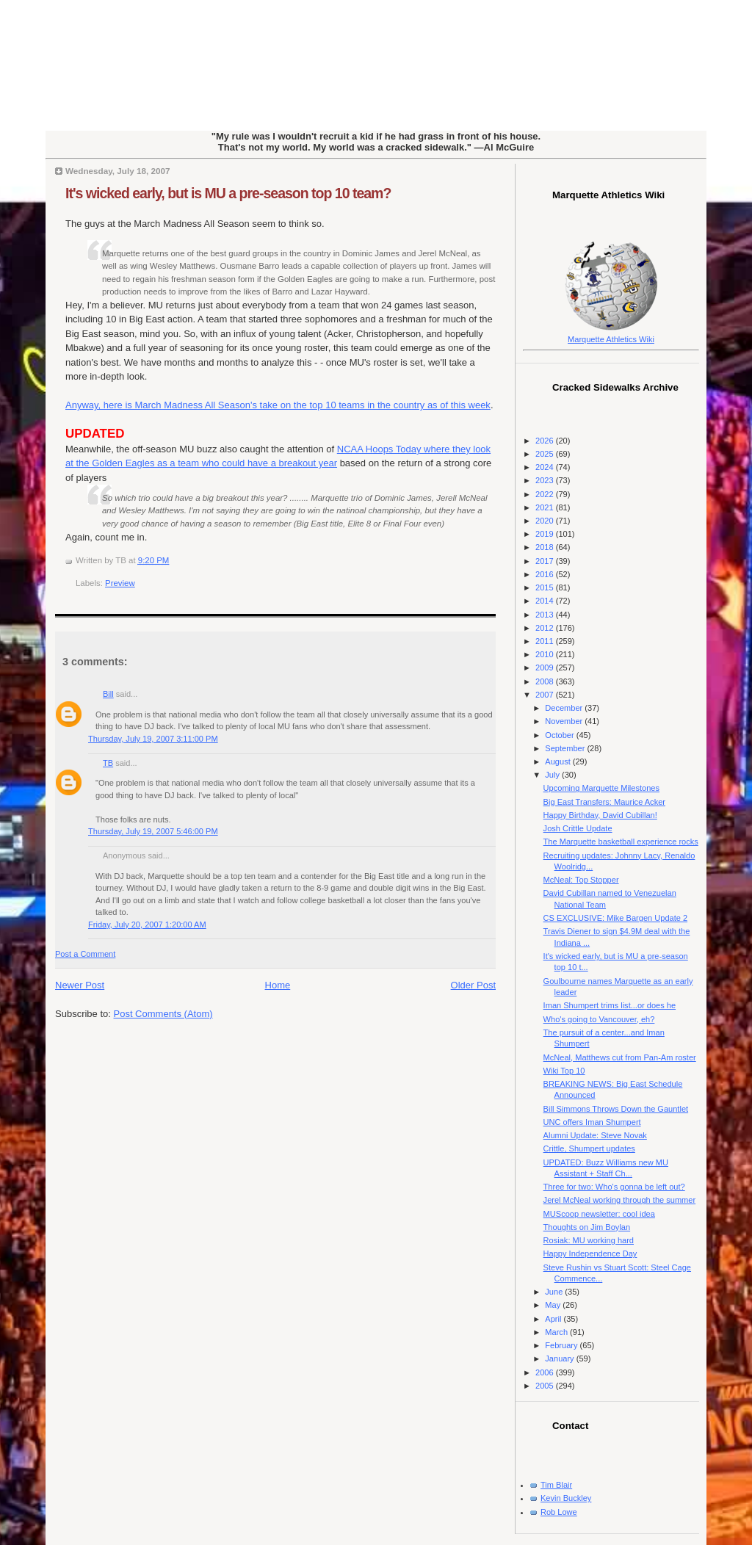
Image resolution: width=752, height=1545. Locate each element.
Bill (108, 694)
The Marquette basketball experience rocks (620, 841)
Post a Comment (85, 953)
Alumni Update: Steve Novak (595, 1135)
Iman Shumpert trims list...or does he (609, 1005)
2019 (545, 533)
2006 (545, 1372)
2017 (545, 561)
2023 (545, 480)
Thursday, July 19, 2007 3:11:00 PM (153, 738)
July (553, 774)
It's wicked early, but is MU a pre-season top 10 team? (228, 193)
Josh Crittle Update (577, 828)
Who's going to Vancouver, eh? (599, 1019)
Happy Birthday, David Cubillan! (600, 815)
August (558, 761)
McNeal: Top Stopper (581, 879)
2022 (545, 494)
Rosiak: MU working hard (588, 1240)
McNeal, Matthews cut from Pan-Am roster (619, 1057)
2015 (545, 587)
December (565, 707)
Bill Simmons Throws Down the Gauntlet (616, 1108)
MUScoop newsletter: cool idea (599, 1213)
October (560, 735)
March (557, 1332)
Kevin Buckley (565, 1498)
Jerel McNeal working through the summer (619, 1199)
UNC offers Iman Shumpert (592, 1122)
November (565, 721)
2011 (545, 641)
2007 (545, 694)
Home (278, 985)
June (555, 1291)
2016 (545, 574)
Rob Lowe (558, 1512)
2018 (545, 547)
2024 (545, 467)
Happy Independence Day (590, 1253)
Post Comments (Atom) (163, 1013)
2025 (545, 453)
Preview (120, 583)
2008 (545, 681)
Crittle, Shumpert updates (589, 1148)
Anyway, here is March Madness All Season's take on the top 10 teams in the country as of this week (278, 404)
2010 (545, 654)
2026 (545, 440)
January (560, 1358)
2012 (545, 627)
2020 (545, 520)
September (566, 748)
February (562, 1345)
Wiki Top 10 (564, 1070)
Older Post (473, 985)
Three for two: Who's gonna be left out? (614, 1186)
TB (108, 763)
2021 (545, 507)
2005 (545, 1385)
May (554, 1304)
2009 (545, 667)
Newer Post (79, 985)
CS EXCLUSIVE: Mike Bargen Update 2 (615, 917)
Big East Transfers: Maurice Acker (604, 801)
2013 (545, 614)
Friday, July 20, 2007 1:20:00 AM (147, 924)
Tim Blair (556, 1484)
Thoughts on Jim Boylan (587, 1227)
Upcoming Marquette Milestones (601, 788)
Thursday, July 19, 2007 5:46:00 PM (153, 831)
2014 (545, 600)
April (554, 1318)
